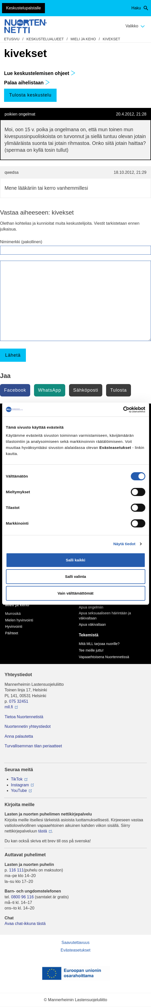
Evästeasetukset (75, 950)
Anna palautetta (19, 736)
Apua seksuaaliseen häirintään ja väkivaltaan (105, 615)
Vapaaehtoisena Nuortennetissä (104, 657)
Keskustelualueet (45, 39)
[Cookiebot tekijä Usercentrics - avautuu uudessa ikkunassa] (123, 409)
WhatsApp (49, 390)
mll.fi (9, 707)
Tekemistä (88, 635)
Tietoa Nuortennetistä (24, 717)
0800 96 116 (22, 897)
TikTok (17, 779)
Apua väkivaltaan (92, 624)
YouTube (19, 790)
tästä (42, 831)
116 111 (16, 870)
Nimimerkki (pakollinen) (21, 242)
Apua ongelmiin (91, 607)
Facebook (15, 390)
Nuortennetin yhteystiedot (28, 726)
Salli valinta (75, 576)
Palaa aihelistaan (27, 82)
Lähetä (13, 355)
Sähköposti (85, 390)
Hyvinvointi (13, 626)
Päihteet (11, 633)
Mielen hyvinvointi (19, 620)
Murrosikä (13, 614)
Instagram (20, 785)
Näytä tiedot (124, 544)
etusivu (12, 39)
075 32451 (18, 701)
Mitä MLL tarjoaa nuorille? (99, 644)
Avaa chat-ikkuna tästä (25, 923)
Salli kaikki (75, 560)
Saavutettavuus (75, 942)
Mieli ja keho (83, 39)
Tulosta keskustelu (30, 95)
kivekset (111, 39)
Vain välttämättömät (76, 593)
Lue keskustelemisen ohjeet (39, 73)
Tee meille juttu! (91, 650)
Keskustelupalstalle (23, 8)
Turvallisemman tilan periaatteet (33, 746)
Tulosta (118, 390)
